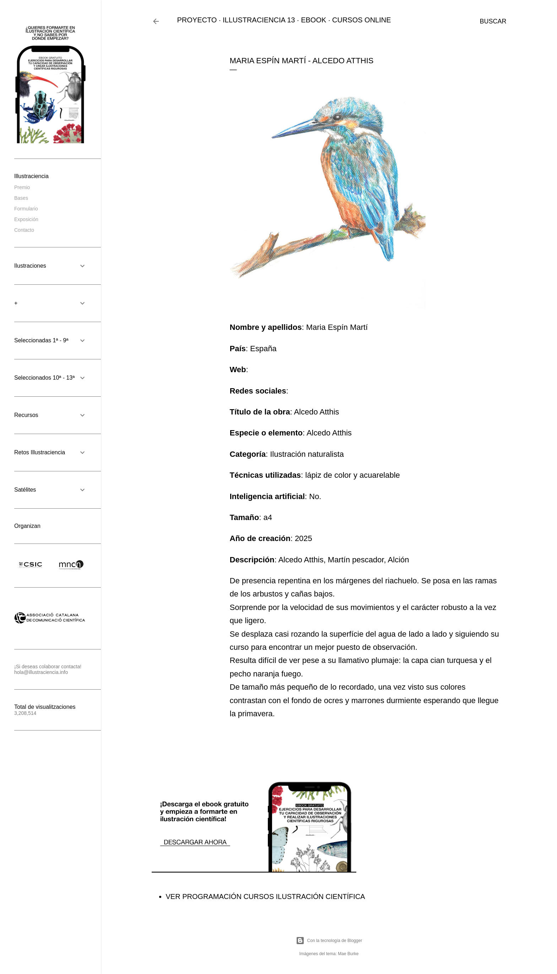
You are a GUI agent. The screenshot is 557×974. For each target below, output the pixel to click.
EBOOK (313, 20)
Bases (21, 198)
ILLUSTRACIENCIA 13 (259, 20)
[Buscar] (493, 21)
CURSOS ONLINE (361, 20)
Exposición (26, 219)
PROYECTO (197, 20)
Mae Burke (348, 953)
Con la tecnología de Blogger (329, 940)
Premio (22, 187)
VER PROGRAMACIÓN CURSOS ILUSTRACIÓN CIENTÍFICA (265, 896)
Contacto (24, 230)
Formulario (26, 209)
